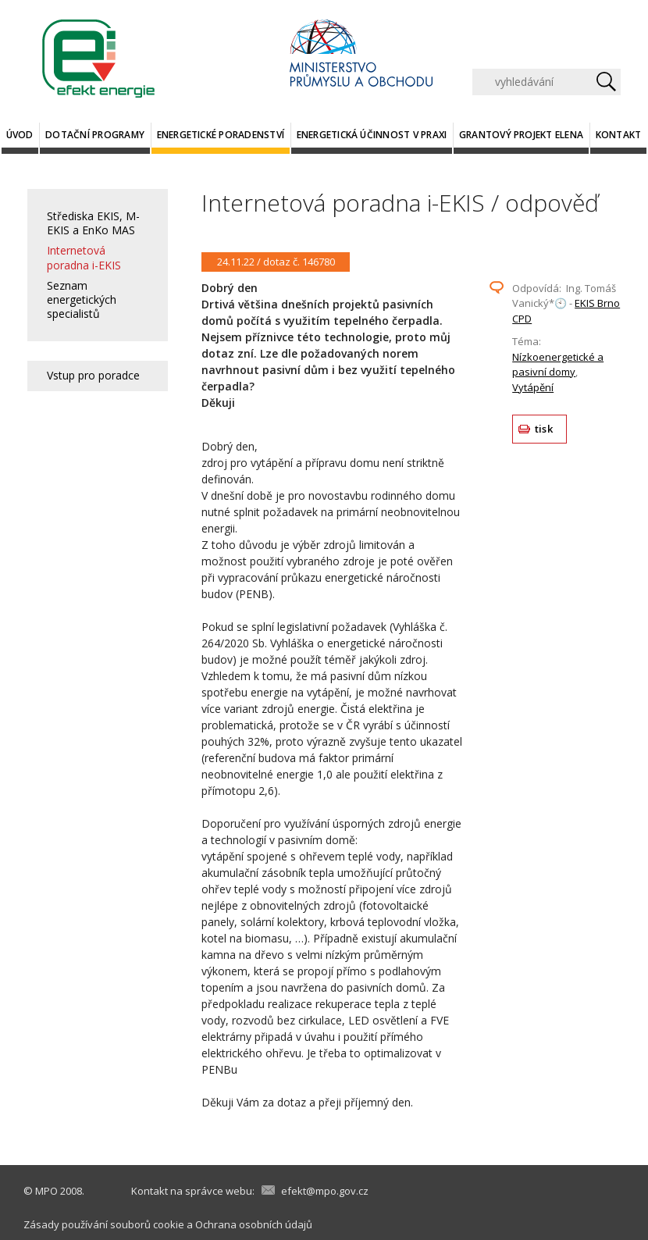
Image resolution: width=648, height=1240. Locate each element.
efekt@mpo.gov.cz (325, 1191)
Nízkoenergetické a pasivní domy (557, 364)
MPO (46, 1191)
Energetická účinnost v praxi (372, 134)
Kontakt (619, 134)
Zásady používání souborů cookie (103, 1224)
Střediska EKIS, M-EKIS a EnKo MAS (93, 222)
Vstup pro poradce (93, 375)
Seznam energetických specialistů (81, 299)
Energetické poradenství (221, 134)
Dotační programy (94, 134)
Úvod (20, 134)
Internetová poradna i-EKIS (84, 257)
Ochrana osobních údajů (253, 1224)
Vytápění (533, 387)
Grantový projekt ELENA (521, 134)
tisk (544, 429)
